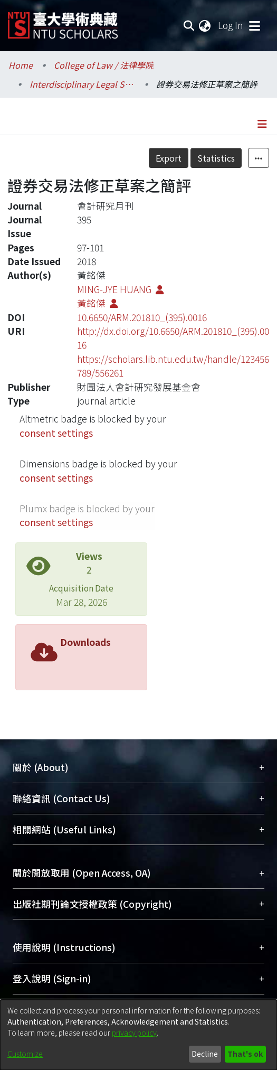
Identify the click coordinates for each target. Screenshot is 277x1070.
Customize (25, 1053)
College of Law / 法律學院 (104, 65)
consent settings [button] (56, 432)
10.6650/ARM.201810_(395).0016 (142, 317)
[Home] (63, 21)
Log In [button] (231, 25)
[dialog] (138, 1035)
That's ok (245, 1053)
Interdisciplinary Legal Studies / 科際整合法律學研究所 (82, 84)
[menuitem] (205, 25)
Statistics (216, 158)
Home (20, 65)
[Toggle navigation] (254, 25)
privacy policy (134, 1032)
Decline (205, 1053)
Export (169, 158)
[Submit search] (188, 25)
